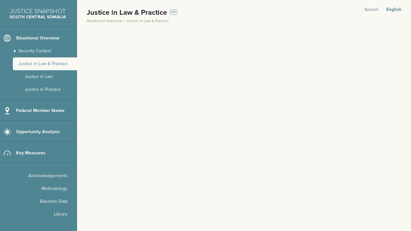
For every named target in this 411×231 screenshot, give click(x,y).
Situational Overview (105, 21)
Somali (371, 9)
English (393, 9)
